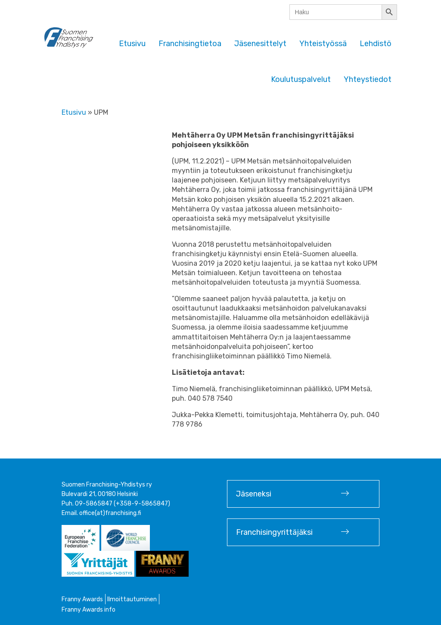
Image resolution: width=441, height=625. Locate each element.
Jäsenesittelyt (260, 43)
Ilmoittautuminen (132, 599)
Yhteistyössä (323, 43)
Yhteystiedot (367, 79)
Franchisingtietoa (189, 43)
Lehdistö (375, 43)
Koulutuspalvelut (301, 79)
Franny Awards (82, 599)
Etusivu (132, 43)
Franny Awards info (88, 609)
